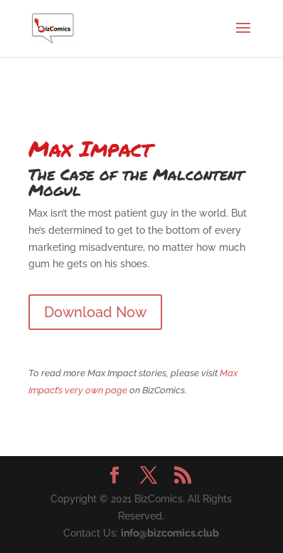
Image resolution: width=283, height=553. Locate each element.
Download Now (95, 312)
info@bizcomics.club (170, 533)
